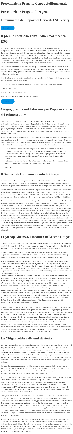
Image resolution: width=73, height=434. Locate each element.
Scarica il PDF (7, 28)
